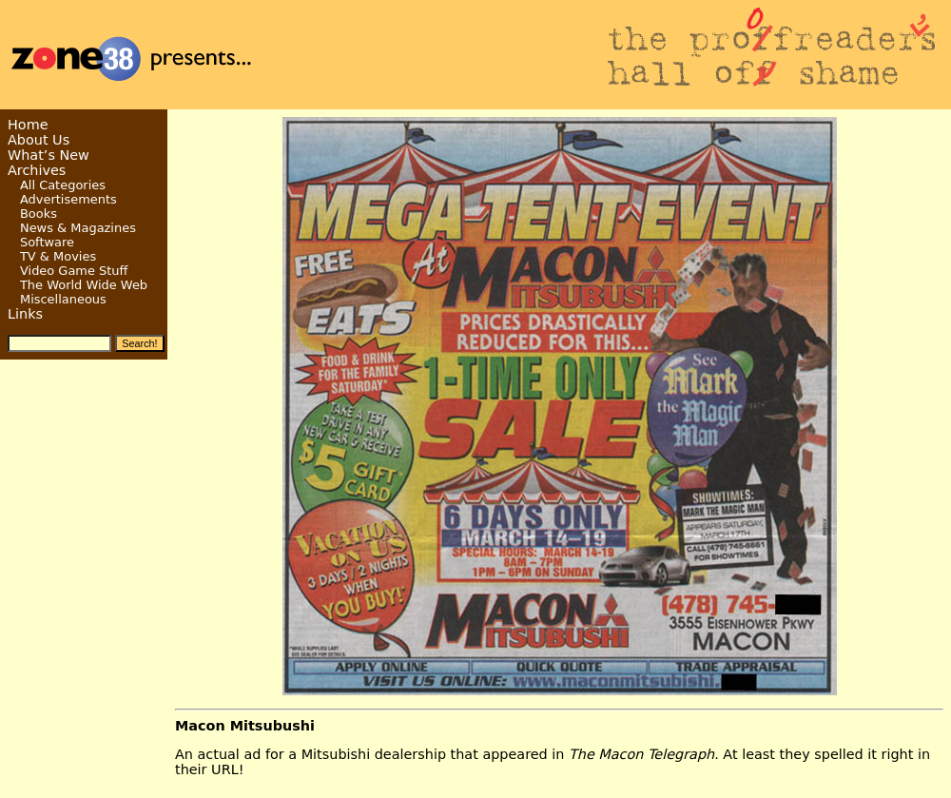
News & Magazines (78, 228)
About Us (38, 139)
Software (47, 242)
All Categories (63, 185)
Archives (37, 170)
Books (38, 213)
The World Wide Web (83, 285)
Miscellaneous (63, 299)
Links (25, 313)
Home (28, 124)
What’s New (48, 155)
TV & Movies (58, 256)
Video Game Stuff (74, 270)
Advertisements (68, 199)
